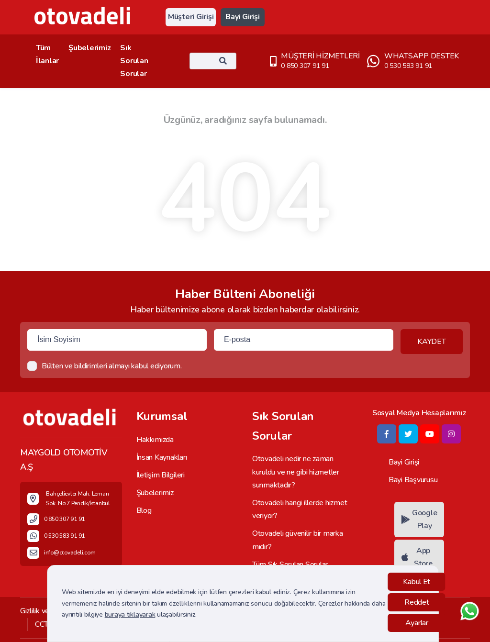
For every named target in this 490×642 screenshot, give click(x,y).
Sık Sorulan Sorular (134, 61)
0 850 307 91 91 (305, 65)
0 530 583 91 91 (408, 65)
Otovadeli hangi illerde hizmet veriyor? (299, 509)
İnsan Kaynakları (161, 457)
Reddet (416, 602)
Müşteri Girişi (190, 16)
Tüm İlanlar (47, 54)
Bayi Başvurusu (413, 480)
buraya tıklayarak (130, 614)
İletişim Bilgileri (160, 475)
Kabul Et (416, 581)
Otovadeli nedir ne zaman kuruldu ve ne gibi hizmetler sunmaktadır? (295, 472)
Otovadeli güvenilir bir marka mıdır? (297, 540)
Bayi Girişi (242, 16)
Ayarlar (416, 623)
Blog (144, 510)
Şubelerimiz (89, 48)
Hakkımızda (155, 439)
